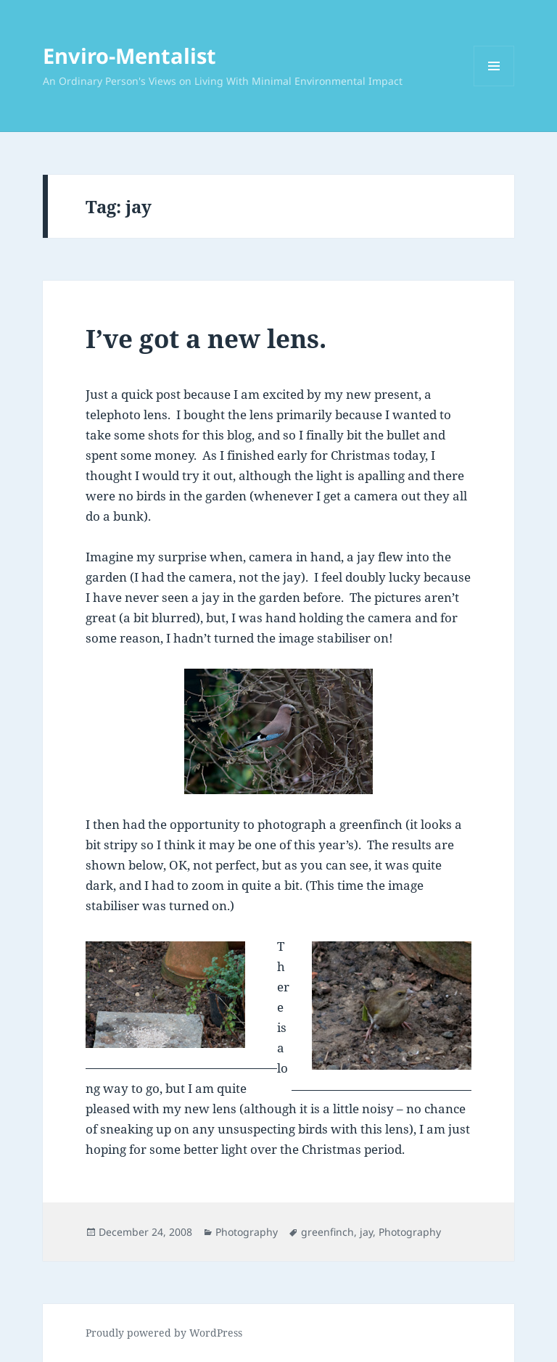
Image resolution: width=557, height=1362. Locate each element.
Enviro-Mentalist (129, 55)
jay (366, 1232)
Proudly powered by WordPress (164, 1333)
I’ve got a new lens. (206, 338)
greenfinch (327, 1232)
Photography (246, 1232)
